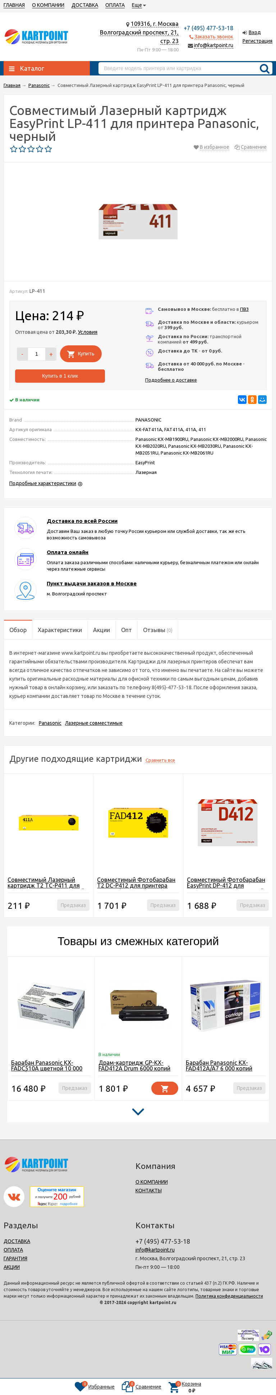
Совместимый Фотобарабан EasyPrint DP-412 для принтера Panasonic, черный (226, 885)
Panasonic (50, 723)
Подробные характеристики (42, 483)
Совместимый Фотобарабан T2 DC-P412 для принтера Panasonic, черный (136, 885)
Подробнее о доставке (171, 379)
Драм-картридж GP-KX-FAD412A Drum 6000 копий (134, 1065)
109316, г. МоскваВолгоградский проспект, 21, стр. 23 (139, 32)
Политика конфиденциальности (229, 1296)
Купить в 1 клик (60, 376)
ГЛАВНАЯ (14, 5)
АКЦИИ (12, 1267)
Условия (87, 332)
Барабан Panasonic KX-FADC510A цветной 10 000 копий (46, 1068)
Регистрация (257, 41)
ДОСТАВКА (85, 5)
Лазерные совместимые (94, 723)
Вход (255, 32)
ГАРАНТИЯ (15, 1258)
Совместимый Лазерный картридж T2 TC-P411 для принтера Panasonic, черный (46, 885)
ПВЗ (244, 309)
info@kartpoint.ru (213, 45)
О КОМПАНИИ (48, 5)
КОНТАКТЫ (148, 1190)
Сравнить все (160, 760)
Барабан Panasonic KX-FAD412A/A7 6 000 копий (219, 1065)
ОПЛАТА (115, 5)
